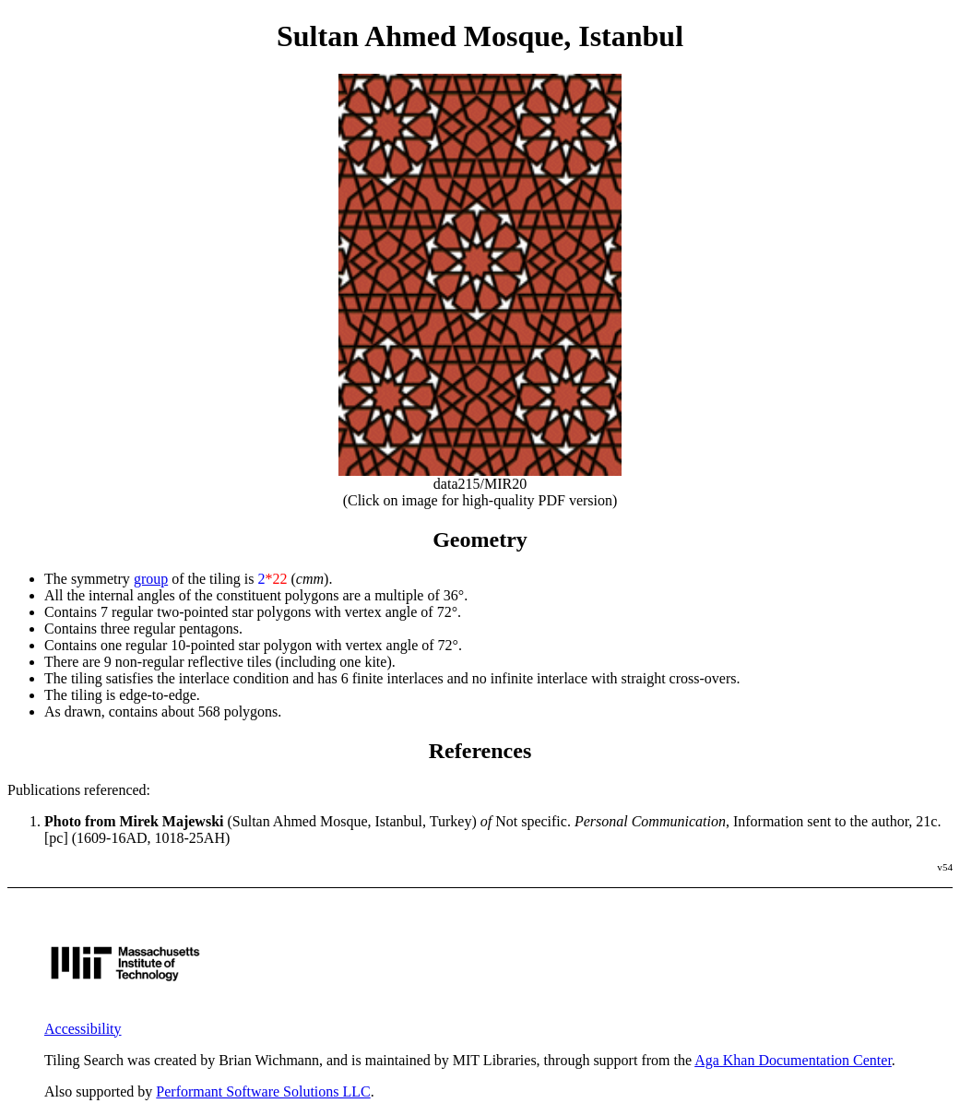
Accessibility (83, 1029)
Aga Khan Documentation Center (793, 1060)
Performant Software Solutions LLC (263, 1091)
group (151, 579)
